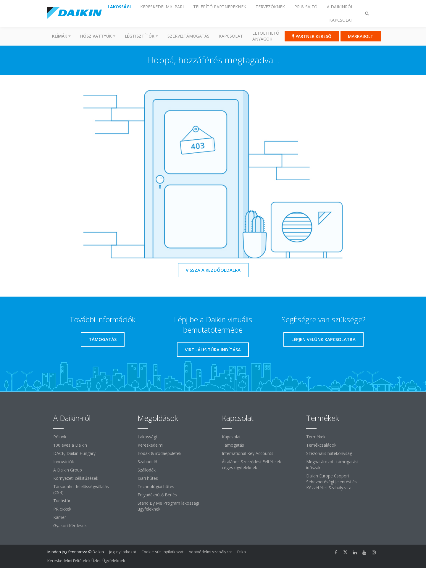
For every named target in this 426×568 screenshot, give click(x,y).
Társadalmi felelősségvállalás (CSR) (81, 489)
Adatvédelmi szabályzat (210, 551)
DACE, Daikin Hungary (74, 453)
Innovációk (63, 461)
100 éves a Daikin (70, 445)
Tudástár (61, 500)
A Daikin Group (67, 470)
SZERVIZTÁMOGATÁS (188, 36)
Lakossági (147, 437)
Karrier (59, 517)
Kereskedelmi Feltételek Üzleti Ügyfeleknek (86, 560)
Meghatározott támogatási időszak (332, 464)
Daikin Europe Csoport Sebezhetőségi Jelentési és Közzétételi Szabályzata (331, 481)
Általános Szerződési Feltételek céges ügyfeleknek (251, 464)
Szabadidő (147, 461)
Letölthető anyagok (265, 36)
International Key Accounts (247, 453)
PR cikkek (62, 509)
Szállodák (147, 470)
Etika (241, 551)
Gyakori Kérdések (70, 525)
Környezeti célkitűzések (75, 478)
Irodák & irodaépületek (159, 453)
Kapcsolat (231, 36)
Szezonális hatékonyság (329, 453)
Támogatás (233, 445)
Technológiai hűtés (156, 486)
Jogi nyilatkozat (122, 551)
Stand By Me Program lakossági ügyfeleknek (168, 506)
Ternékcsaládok (321, 445)
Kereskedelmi (150, 445)
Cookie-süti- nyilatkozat (162, 551)
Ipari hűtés (148, 478)
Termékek (315, 437)
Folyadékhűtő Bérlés (157, 495)
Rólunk (59, 437)
